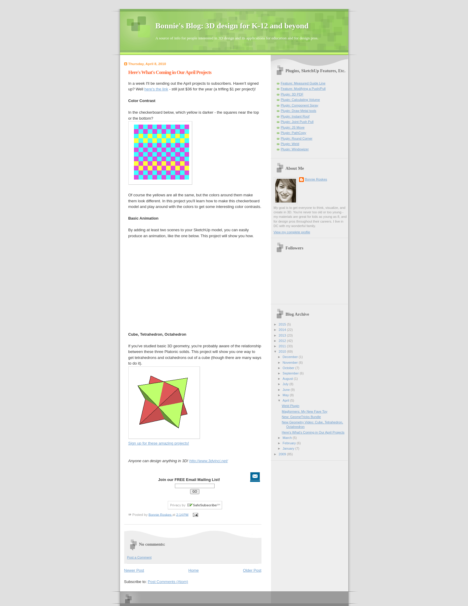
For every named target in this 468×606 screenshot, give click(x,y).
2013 (283, 335)
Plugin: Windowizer (295, 149)
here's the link (156, 89)
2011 (283, 346)
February (290, 443)
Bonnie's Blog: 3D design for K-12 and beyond (232, 25)
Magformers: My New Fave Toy (304, 411)
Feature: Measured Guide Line (303, 83)
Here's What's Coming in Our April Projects (313, 432)
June (287, 389)
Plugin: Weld (290, 144)
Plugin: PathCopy (293, 133)
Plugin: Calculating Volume (300, 99)
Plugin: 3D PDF (292, 94)
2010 (283, 351)
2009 (283, 454)
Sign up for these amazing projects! (158, 443)
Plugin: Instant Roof (295, 116)
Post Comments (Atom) (168, 581)
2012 (283, 341)
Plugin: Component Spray (299, 105)
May (286, 395)
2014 (283, 329)
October (289, 368)
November (291, 362)
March (288, 438)
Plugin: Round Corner (296, 138)
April (286, 400)
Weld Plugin (290, 406)
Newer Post (134, 570)
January (289, 448)
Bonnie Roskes (316, 179)
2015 (283, 324)
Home (193, 570)
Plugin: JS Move (293, 127)
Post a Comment (139, 557)
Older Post (252, 570)
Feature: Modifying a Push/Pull (303, 88)
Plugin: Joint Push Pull (297, 122)
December (291, 357)
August (288, 378)
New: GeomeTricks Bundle (301, 417)
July (286, 384)
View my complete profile (292, 232)
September (291, 373)
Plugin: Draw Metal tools (298, 110)
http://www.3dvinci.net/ (208, 461)
